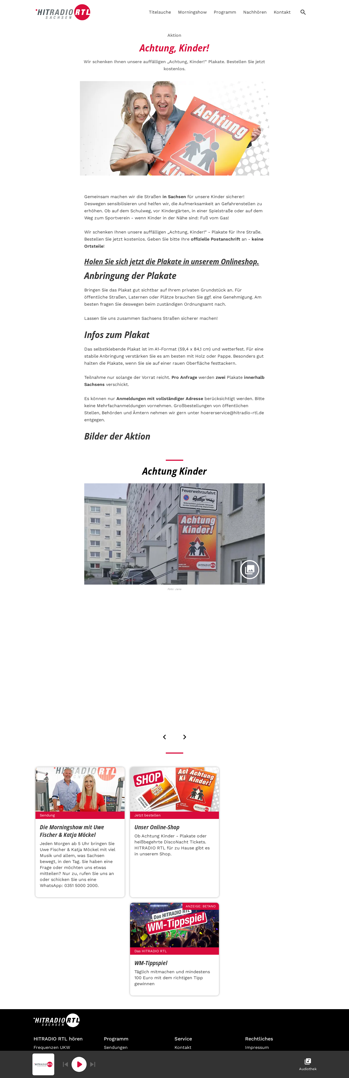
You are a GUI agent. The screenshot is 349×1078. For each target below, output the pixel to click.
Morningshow (192, 12)
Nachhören (255, 12)
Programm (225, 12)
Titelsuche (160, 12)
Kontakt (282, 12)
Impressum (257, 1047)
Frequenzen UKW (52, 1047)
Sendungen (116, 1047)
